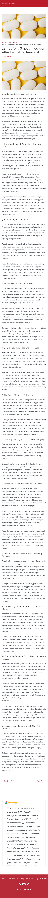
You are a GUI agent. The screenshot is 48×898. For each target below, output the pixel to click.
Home (3, 879)
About (9, 879)
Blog (36, 879)
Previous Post (8, 781)
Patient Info (29, 879)
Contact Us (43, 879)
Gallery (22, 879)
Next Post (41, 781)
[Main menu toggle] (45, 4)
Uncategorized (7, 56)
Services (15, 879)
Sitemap (29, 889)
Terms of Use (21, 889)
